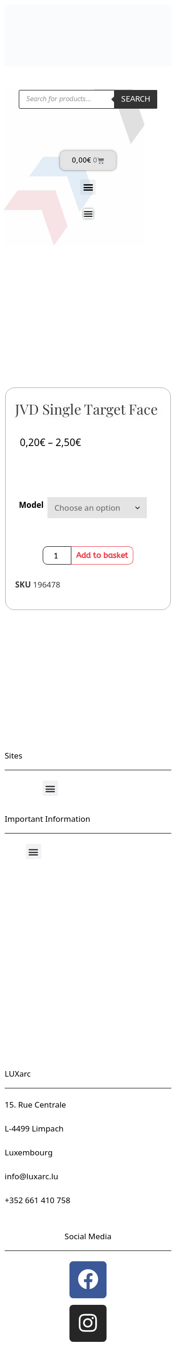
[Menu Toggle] (88, 213)
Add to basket (102, 555)
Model (31, 504)
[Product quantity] (57, 555)
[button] (88, 187)
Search (135, 99)
